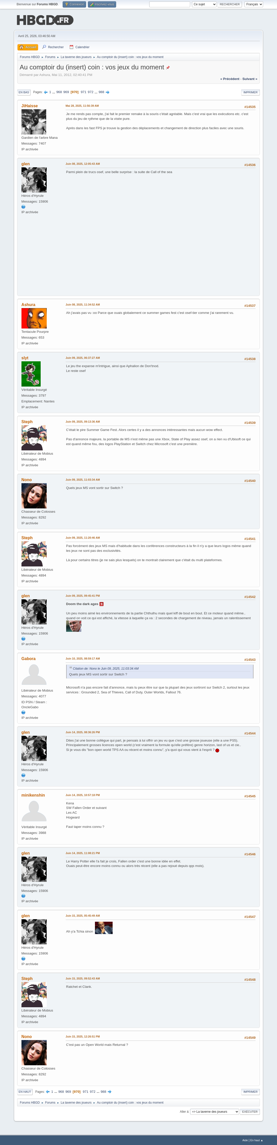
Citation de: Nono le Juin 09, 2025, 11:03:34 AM (106, 668)
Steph (27, 421)
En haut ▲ (256, 1139)
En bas (24, 91)
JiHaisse (29, 105)
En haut (25, 1091)
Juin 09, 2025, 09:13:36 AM (83, 421)
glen (25, 163)
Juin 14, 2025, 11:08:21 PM (83, 852)
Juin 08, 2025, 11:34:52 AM (83, 304)
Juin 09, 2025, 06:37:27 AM (83, 357)
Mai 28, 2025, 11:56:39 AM (82, 105)
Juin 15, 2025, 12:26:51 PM (83, 1036)
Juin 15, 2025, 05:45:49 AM (83, 915)
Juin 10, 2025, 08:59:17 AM (83, 658)
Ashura (28, 304)
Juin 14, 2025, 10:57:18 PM (83, 794)
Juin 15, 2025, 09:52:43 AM (83, 977)
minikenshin (33, 795)
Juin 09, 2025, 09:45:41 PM (83, 595)
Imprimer (250, 91)
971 (83, 91)
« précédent (229, 78)
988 (101, 91)
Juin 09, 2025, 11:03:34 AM (83, 479)
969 (66, 91)
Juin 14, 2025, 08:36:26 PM (83, 731)
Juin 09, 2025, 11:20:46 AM (83, 537)
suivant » (249, 78)
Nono (26, 479)
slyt (25, 357)
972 (90, 91)
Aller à (184, 1111)
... (54, 91)
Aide (245, 1139)
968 (59, 91)
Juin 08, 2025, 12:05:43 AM (83, 163)
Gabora (28, 658)
